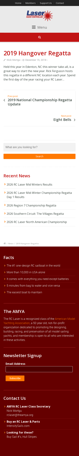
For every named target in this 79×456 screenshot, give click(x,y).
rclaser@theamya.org (20, 415)
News (11, 243)
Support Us (46, 3)
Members (30, 3)
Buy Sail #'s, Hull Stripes (22, 437)
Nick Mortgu (13, 60)
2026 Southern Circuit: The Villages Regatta (35, 214)
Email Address (15, 364)
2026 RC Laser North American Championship (37, 222)
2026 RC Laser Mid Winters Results (29, 184)
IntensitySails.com (18, 426)
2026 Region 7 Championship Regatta (31, 205)
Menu (39, 27)
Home (18, 3)
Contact (60, 3)
